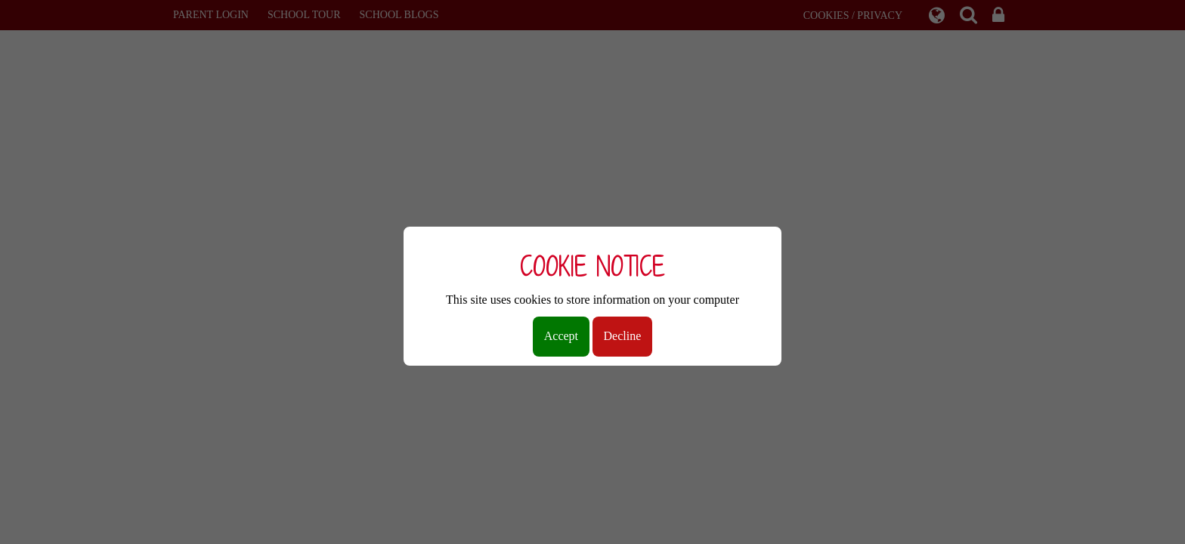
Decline (623, 335)
